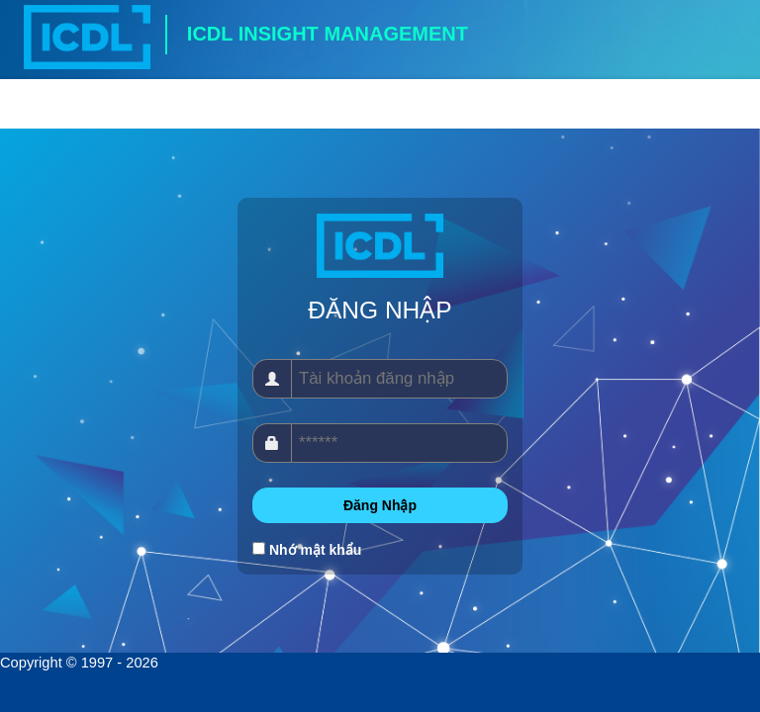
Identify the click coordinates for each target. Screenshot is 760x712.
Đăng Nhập (380, 505)
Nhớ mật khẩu (315, 550)
